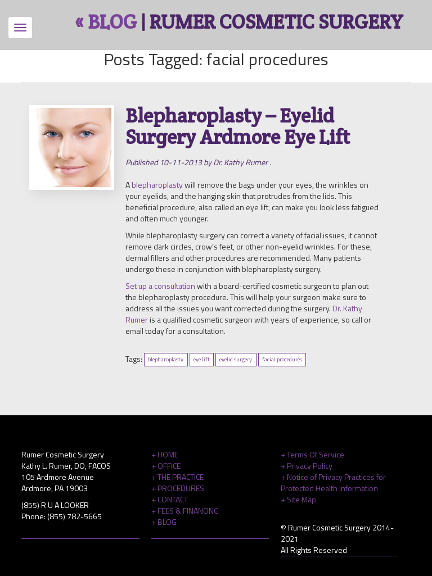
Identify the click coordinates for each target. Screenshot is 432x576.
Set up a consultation (160, 286)
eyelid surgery (235, 359)
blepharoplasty (157, 185)
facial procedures (282, 359)
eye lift (202, 359)
